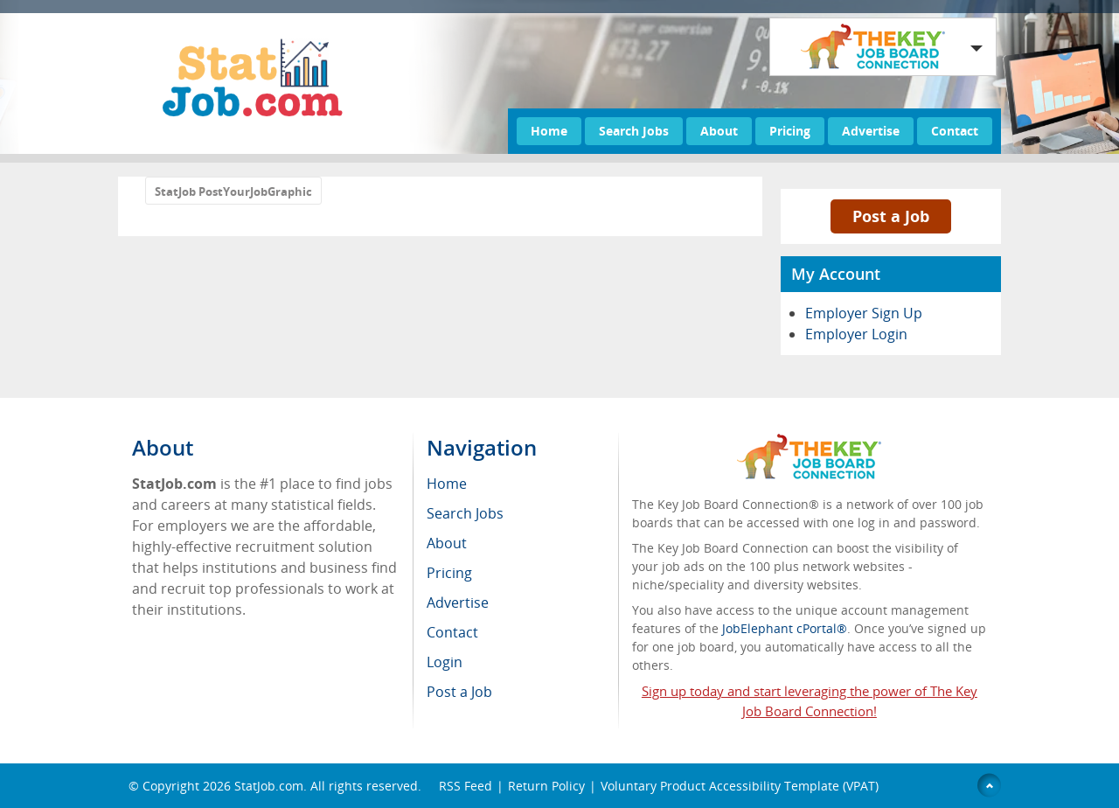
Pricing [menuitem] (449, 572)
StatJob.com (268, 785)
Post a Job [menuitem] (459, 691)
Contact (954, 130)
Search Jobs (634, 130)
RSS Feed (465, 785)
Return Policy (546, 785)
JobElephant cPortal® (784, 628)
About (719, 130)
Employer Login (856, 334)
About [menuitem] (447, 543)
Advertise (871, 130)
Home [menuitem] (447, 483)
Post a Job (890, 215)
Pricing (789, 130)
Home (549, 130)
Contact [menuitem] (452, 632)
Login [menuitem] (444, 662)
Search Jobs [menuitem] (465, 513)
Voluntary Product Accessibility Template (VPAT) (740, 785)
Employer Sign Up (863, 313)
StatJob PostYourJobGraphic (233, 191)
